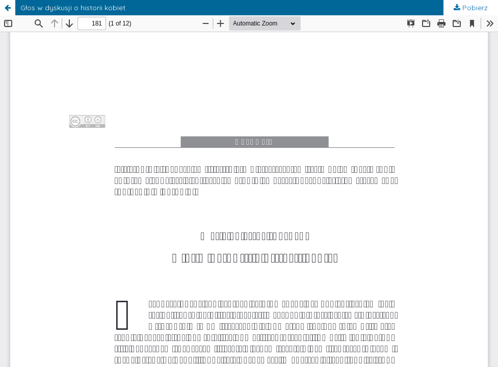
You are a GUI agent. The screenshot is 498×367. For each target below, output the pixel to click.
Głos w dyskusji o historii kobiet (72, 7)
